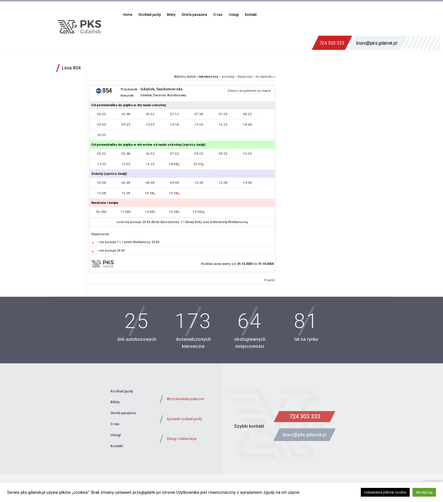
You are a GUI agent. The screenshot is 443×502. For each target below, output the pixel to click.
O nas (218, 15)
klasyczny (245, 76)
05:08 (101, 183)
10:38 (198, 183)
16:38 (125, 193)
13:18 (174, 124)
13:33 (101, 164)
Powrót (269, 280)
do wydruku (264, 76)
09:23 (125, 124)
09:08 (174, 183)
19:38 (174, 193)
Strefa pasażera (194, 15)
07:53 (223, 114)
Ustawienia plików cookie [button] (385, 492)
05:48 (125, 114)
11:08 (125, 212)
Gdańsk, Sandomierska (161, 89)
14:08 (247, 183)
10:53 (150, 124)
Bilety (171, 15)
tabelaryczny (208, 76)
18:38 (150, 193)
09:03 (101, 124)
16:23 (223, 124)
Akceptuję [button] (424, 492)
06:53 (150, 114)
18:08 (247, 124)
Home (128, 15)
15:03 (198, 124)
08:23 (247, 114)
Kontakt (251, 15)
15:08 (101, 193)
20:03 (101, 135)
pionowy (228, 76)
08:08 (150, 183)
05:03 (101, 114)
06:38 (125, 183)
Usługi (234, 15)
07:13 (174, 114)
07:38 (198, 114)
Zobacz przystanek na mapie (249, 91)
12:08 (223, 183)
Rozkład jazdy (150, 15)
